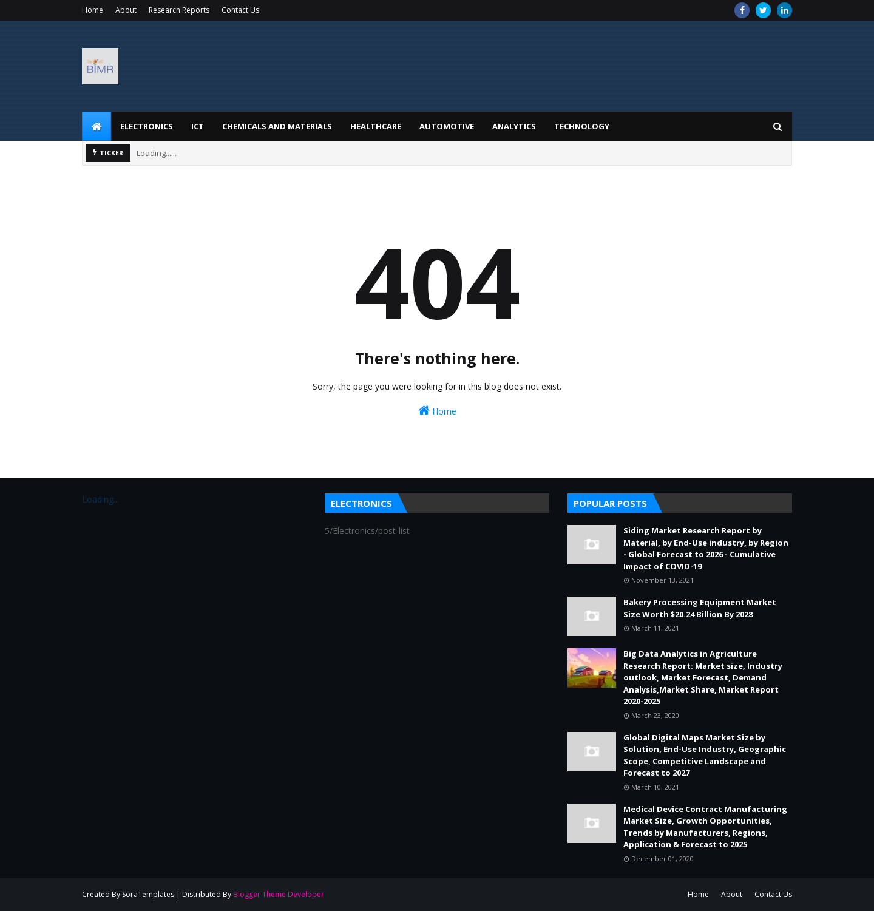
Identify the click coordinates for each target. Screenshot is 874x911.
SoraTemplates (148, 894)
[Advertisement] (571, 66)
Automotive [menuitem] (446, 126)
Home (92, 10)
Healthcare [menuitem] (375, 126)
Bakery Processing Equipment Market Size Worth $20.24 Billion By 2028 (699, 608)
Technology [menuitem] (581, 126)
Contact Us (240, 10)
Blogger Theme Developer (278, 894)
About (126, 10)
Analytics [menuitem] (514, 126)
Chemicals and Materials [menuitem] (277, 126)
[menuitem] (96, 126)
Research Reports (179, 10)
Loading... (100, 499)
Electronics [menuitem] (146, 126)
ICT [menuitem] (197, 126)
